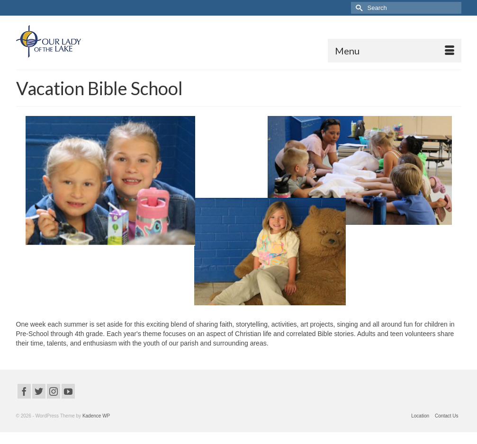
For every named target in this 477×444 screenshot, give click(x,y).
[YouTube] (68, 391)
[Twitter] (38, 391)
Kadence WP (96, 415)
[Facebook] (24, 391)
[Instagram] (53, 391)
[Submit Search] (358, 8)
